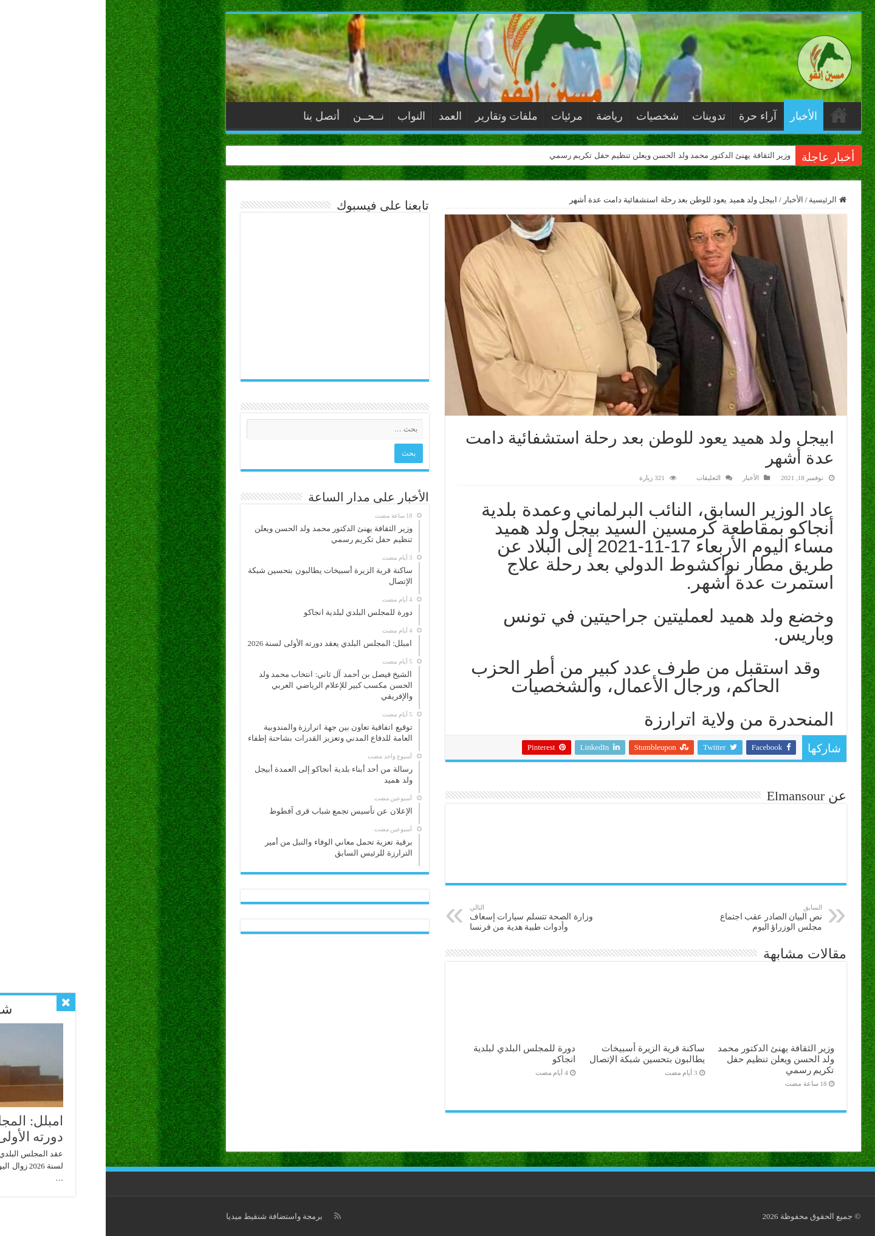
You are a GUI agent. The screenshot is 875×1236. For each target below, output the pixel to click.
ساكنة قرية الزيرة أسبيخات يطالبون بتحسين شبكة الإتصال (541, 1053)
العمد (344, 116)
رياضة (503, 116)
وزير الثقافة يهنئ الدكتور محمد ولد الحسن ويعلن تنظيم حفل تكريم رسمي (564, 155)
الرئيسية (733, 115)
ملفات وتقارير (401, 116)
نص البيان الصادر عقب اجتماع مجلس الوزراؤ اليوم (654, 918)
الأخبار (698, 116)
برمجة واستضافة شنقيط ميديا (169, 1216)
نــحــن (262, 116)
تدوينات (603, 116)
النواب (306, 116)
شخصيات (551, 116)
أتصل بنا (215, 116)
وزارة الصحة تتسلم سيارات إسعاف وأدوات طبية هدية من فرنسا (426, 918)
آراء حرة (652, 116)
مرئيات (461, 116)
